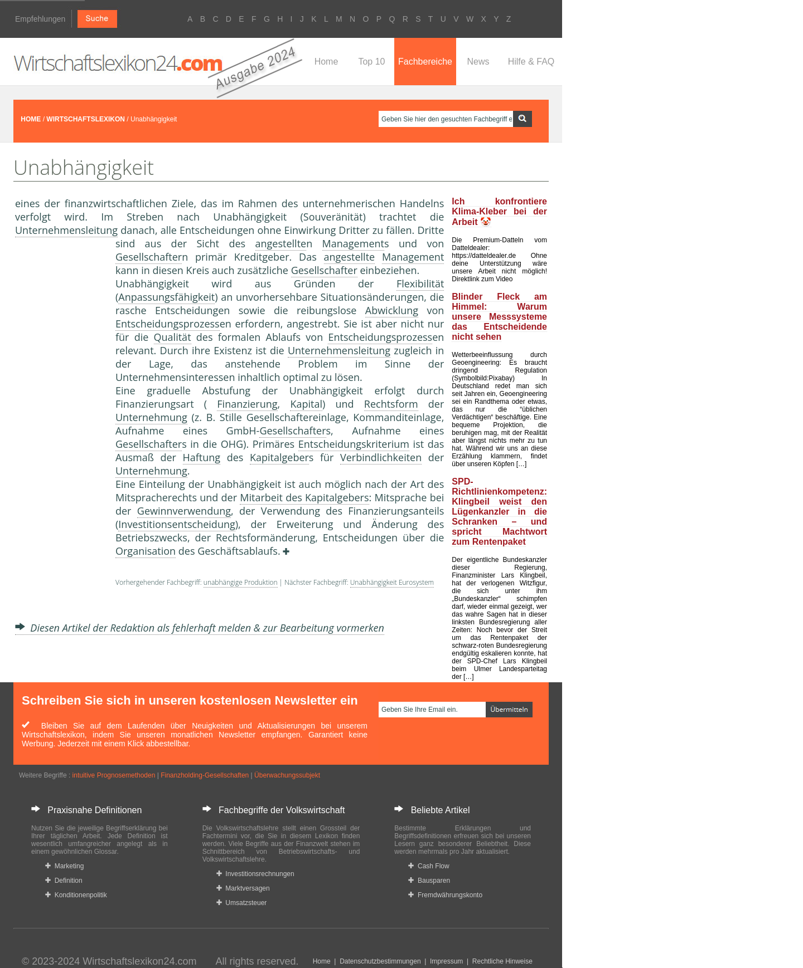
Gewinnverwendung (184, 510)
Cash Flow (428, 866)
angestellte (281, 243)
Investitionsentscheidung (176, 524)
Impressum (446, 961)
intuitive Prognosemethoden (114, 775)
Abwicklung (391, 310)
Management (353, 243)
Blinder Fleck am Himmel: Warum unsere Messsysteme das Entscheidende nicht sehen (499, 316)
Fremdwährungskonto (445, 895)
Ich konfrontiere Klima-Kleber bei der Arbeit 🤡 (499, 212)
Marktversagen (243, 888)
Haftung (202, 457)
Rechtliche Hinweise (502, 961)
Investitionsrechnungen (255, 874)
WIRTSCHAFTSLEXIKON (85, 119)
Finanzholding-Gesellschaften (205, 775)
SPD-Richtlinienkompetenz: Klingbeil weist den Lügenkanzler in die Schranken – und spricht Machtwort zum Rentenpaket (499, 511)
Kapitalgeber (279, 457)
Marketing (64, 866)
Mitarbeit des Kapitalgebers (304, 497)
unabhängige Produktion (241, 582)
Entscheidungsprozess (167, 323)
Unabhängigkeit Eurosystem (392, 582)
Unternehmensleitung (66, 230)
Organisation (145, 551)
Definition (64, 880)
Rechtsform (391, 403)
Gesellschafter (148, 256)
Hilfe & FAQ (531, 61)
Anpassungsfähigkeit (166, 297)
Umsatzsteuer (241, 903)
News (478, 61)
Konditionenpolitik (76, 895)
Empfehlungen (40, 18)
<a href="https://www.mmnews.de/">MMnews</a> (59, 422)
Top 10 (371, 61)
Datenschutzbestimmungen (380, 961)
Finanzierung (247, 403)
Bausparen (429, 880)
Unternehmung (151, 417)
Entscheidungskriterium (353, 444)
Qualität (172, 337)
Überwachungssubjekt (287, 775)
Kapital (306, 403)
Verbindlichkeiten (381, 457)
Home (326, 61)
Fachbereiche (425, 61)
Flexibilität (420, 283)
